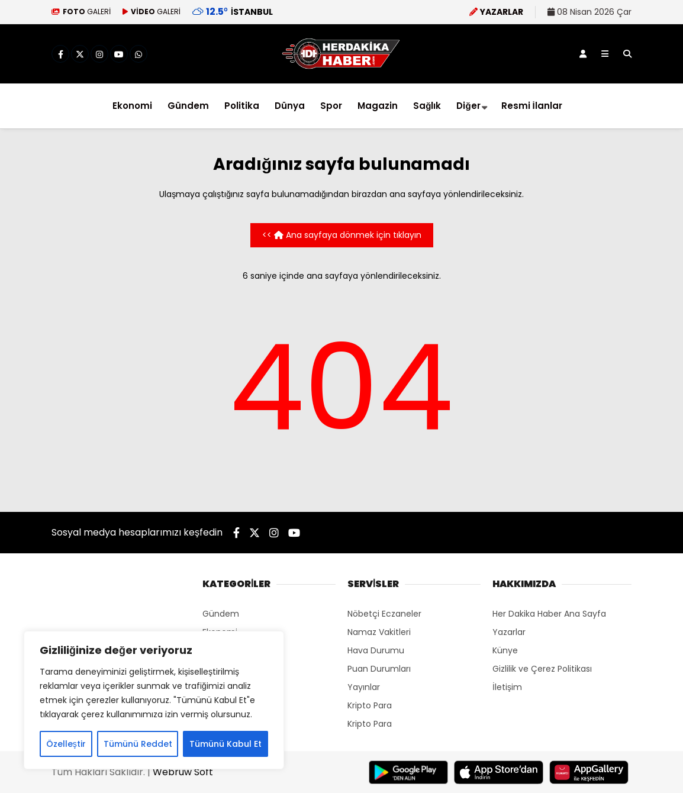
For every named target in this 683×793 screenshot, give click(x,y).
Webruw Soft (183, 772)
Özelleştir (66, 744)
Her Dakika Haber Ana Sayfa (549, 614)
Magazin (377, 105)
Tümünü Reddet (138, 744)
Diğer (468, 105)
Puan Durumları (379, 669)
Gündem (188, 105)
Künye (505, 650)
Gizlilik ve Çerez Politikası (542, 669)
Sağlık (427, 105)
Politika (241, 105)
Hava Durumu (375, 650)
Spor (331, 105)
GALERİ (81, 12)
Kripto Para (369, 705)
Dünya (290, 105)
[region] (154, 700)
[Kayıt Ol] (583, 54)
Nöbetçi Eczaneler (384, 614)
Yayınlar (363, 687)
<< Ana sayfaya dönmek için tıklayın (341, 235)
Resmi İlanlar (531, 105)
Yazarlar (509, 632)
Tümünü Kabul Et (225, 744)
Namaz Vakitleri (379, 632)
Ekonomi (132, 105)
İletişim (507, 687)
